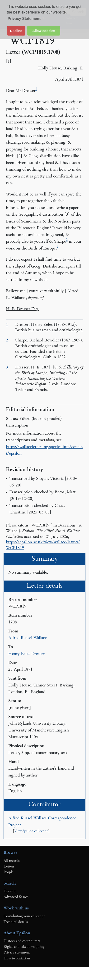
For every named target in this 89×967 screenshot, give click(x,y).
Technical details (16, 922)
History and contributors (22, 941)
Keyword (10, 891)
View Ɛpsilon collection (31, 831)
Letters (9, 866)
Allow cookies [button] (43, 31)
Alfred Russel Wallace (27, 638)
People (9, 872)
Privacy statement (17, 952)
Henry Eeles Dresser (26, 654)
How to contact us (17, 958)
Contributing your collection (24, 916)
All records (12, 861)
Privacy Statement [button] (24, 19)
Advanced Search (16, 897)
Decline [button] (16, 31)
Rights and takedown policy (24, 947)
